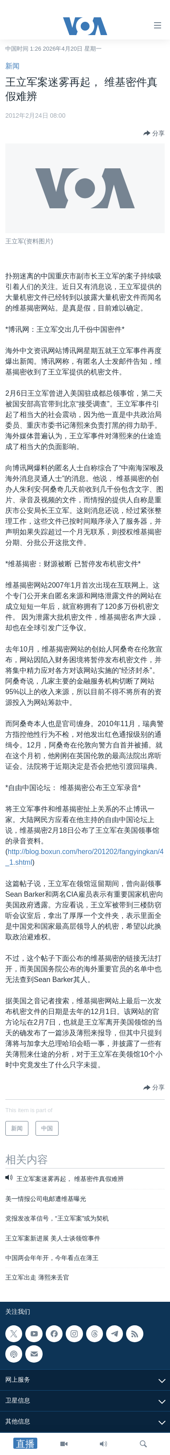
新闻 (12, 66)
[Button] (154, 133)
